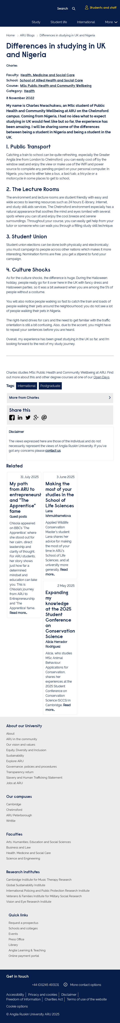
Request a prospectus (23, 923)
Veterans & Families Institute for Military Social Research (44, 896)
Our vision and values (20, 744)
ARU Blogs (27, 35)
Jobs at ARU (14, 783)
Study (36, 22)
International (86, 22)
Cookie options (17, 1006)
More (111, 22)
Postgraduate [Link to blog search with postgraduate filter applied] (50, 386)
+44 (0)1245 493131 (45, 985)
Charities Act (54, 999)
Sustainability (15, 755)
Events (13, 934)
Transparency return (20, 772)
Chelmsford (14, 810)
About (10, 733)
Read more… (18, 613)
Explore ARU (15, 761)
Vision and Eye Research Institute (28, 901)
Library (13, 945)
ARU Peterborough (19, 815)
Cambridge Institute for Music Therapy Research (39, 879)
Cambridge (13, 804)
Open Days (101, 377)
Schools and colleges (23, 928)
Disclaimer (68, 994)
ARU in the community (21, 739)
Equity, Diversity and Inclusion (26, 750)
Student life (59, 22)
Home (10, 35)
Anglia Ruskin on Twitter (20, 985)
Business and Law (18, 847)
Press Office (16, 939)
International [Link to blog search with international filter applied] (26, 386)
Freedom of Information (23, 999)
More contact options (82, 985)
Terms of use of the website (87, 999)
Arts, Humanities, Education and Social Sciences (38, 842)
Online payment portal (24, 956)
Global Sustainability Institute (25, 885)
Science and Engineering (23, 858)
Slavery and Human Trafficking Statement (34, 777)
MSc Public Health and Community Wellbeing (56, 86)
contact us (53, 451)
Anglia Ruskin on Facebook (8, 985)
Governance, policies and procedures (31, 766)
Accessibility (15, 994)
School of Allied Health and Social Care (51, 80)
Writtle (10, 821)
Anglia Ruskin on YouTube (26, 985)
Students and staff (100, 8)
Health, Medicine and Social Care (48, 75)
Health (29, 91)
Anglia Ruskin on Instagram (14, 985)
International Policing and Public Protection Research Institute (48, 890)
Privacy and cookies (42, 994)
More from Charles (24, 398)
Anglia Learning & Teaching (27, 950)
